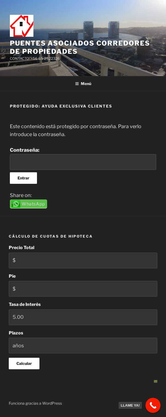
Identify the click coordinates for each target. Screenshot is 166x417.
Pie (12, 276)
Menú (83, 83)
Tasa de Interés (25, 304)
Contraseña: (83, 158)
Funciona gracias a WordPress (35, 403)
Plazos (16, 333)
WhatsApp (33, 204)
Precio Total (21, 247)
